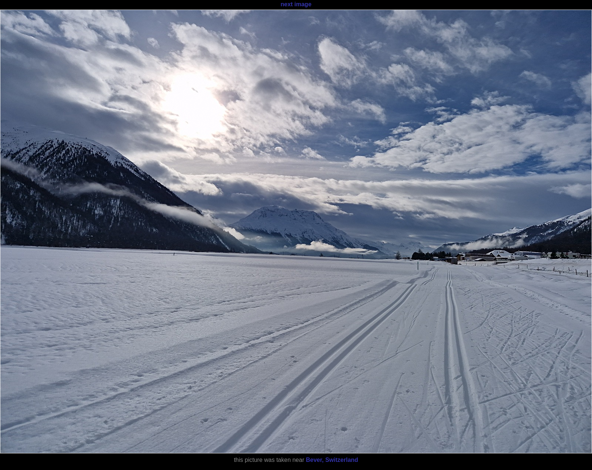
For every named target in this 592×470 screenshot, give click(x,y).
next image (296, 4)
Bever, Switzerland (332, 460)
